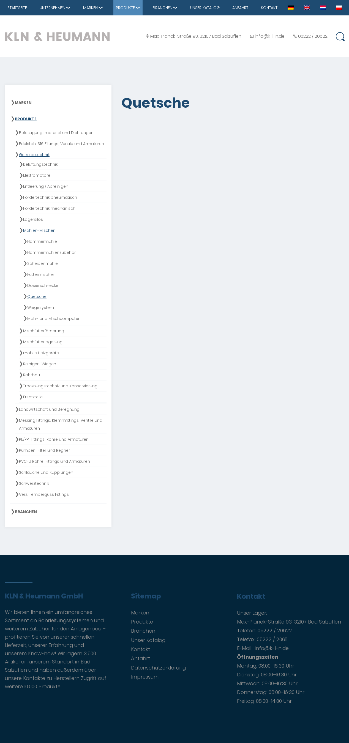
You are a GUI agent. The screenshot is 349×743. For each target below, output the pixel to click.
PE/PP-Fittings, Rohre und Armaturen (54, 439)
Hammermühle (42, 241)
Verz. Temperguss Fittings (44, 494)
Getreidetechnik (34, 154)
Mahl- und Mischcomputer (53, 318)
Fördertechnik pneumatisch (50, 197)
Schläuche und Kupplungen (46, 472)
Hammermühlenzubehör (51, 252)
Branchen (162, 7)
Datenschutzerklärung (158, 667)
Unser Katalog (205, 7)
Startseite (17, 7)
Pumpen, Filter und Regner (44, 450)
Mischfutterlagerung (42, 342)
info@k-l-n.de (270, 36)
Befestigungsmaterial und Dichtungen (56, 132)
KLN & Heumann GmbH (44, 596)
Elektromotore (36, 175)
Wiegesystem (40, 307)
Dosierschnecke (42, 285)
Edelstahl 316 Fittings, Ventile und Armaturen (61, 143)
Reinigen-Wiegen (39, 364)
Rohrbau (31, 375)
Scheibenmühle (42, 263)
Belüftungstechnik (40, 164)
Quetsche (37, 296)
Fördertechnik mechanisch (49, 208)
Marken (90, 7)
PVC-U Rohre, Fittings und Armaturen (54, 461)
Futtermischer (40, 274)
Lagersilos (33, 219)
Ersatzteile (33, 397)
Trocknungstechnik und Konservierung (60, 386)
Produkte (125, 7)
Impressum (145, 676)
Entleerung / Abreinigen (45, 186)
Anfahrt (240, 7)
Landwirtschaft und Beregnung (49, 409)
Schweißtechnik (34, 483)
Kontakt (269, 7)
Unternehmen (52, 7)
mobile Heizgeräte (41, 353)
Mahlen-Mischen (39, 230)
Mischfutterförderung (43, 331)
